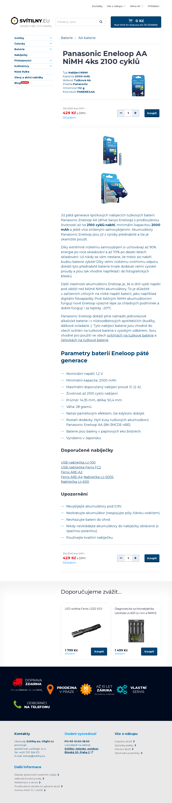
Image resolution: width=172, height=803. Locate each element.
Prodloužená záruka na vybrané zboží (37, 786)
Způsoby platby (124, 745)
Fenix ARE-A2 (71, 472)
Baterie (67, 38)
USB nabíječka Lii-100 (78, 462)
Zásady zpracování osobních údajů (35, 774)
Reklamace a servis (26, 782)
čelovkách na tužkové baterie (84, 340)
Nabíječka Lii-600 (75, 482)
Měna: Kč (135, 6)
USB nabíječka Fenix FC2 (81, 467)
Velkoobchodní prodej (27, 778)
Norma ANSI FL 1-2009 (28, 790)
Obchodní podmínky (127, 753)
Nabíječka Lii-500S (99, 477)
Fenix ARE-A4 (72, 477)
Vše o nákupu (115, 6)
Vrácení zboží (123, 749)
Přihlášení (153, 6)
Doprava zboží (123, 741)
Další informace (27, 767)
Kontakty (97, 6)
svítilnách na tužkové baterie (130, 335)
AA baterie (87, 38)
